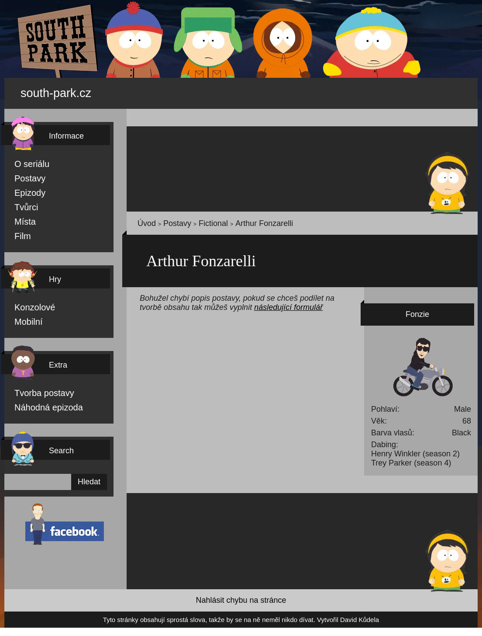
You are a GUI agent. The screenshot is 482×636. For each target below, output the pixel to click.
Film (20, 232)
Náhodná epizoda (37, 405)
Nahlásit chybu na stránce (241, 600)
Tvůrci (22, 202)
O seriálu (26, 158)
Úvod (144, 219)
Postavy (24, 173)
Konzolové (28, 304)
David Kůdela (319, 619)
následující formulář (180, 305)
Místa (21, 217)
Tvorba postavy (34, 390)
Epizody (24, 188)
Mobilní (24, 319)
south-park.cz (68, 90)
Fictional (193, 219)
